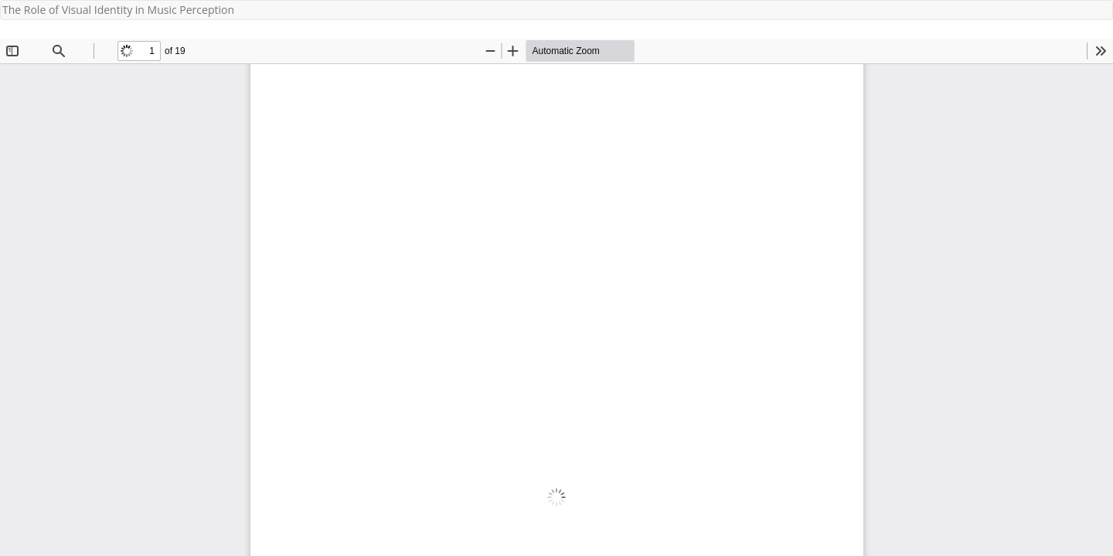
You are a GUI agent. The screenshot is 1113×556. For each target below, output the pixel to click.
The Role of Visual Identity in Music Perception (118, 9)
